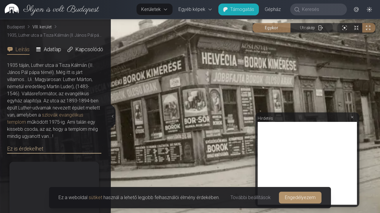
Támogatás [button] (238, 9)
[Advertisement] (307, 163)
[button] (356, 9)
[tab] (20, 49)
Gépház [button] (273, 9)
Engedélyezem (300, 197)
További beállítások (250, 197)
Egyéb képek (195, 9)
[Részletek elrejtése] (112, 116)
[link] (49, 9)
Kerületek (154, 9)
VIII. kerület (42, 27)
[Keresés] (321, 9)
